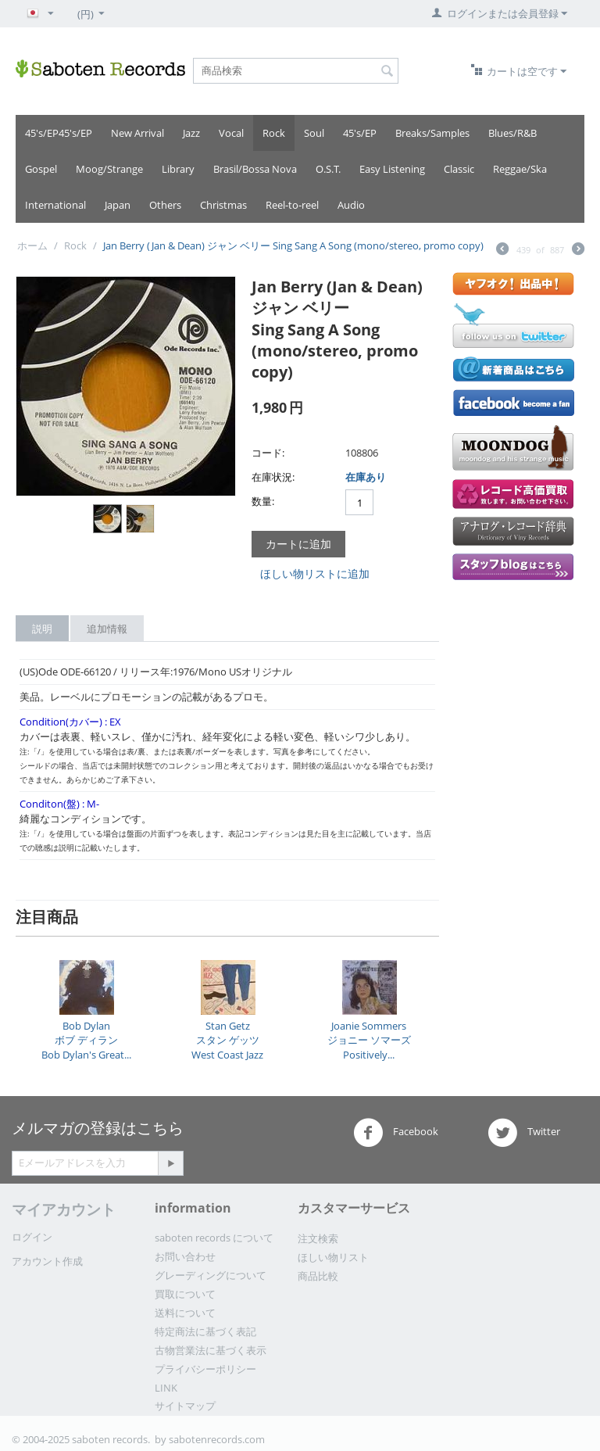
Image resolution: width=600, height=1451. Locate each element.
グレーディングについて (210, 1275)
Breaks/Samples (432, 133)
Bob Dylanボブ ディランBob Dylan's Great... (86, 1040)
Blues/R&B (512, 133)
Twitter (524, 1133)
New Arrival (137, 133)
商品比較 (318, 1276)
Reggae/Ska (520, 169)
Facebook (395, 1133)
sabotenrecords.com (217, 1439)
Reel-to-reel (292, 205)
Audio (351, 205)
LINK (166, 1388)
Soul (314, 133)
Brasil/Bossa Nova (255, 169)
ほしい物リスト (333, 1257)
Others (165, 205)
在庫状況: (273, 477)
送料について (185, 1313)
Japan (117, 205)
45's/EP (360, 133)
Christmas (223, 205)
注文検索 (318, 1238)
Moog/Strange (109, 169)
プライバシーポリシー (205, 1369)
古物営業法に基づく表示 (210, 1350)
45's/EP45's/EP (58, 133)
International (55, 205)
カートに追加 (298, 543)
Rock (273, 133)
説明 (42, 629)
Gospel (41, 169)
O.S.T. (328, 169)
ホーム (32, 245)
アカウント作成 (47, 1261)
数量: (263, 501)
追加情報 (107, 629)
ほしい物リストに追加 (315, 573)
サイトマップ (185, 1406)
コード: (268, 453)
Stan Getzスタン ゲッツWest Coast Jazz (227, 1040)
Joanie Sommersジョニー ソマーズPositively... (369, 1040)
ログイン (32, 1237)
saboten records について (214, 1238)
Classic (459, 169)
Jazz (191, 133)
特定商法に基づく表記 (205, 1331)
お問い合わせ (185, 1256)
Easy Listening (392, 169)
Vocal (231, 133)
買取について (185, 1294)
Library (178, 169)
